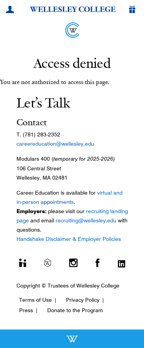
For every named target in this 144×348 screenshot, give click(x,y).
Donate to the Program (75, 310)
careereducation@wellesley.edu (55, 144)
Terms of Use (35, 300)
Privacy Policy (82, 300)
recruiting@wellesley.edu (86, 220)
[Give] (133, 10)
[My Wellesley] (11, 10)
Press (26, 310)
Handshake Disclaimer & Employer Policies (69, 239)
